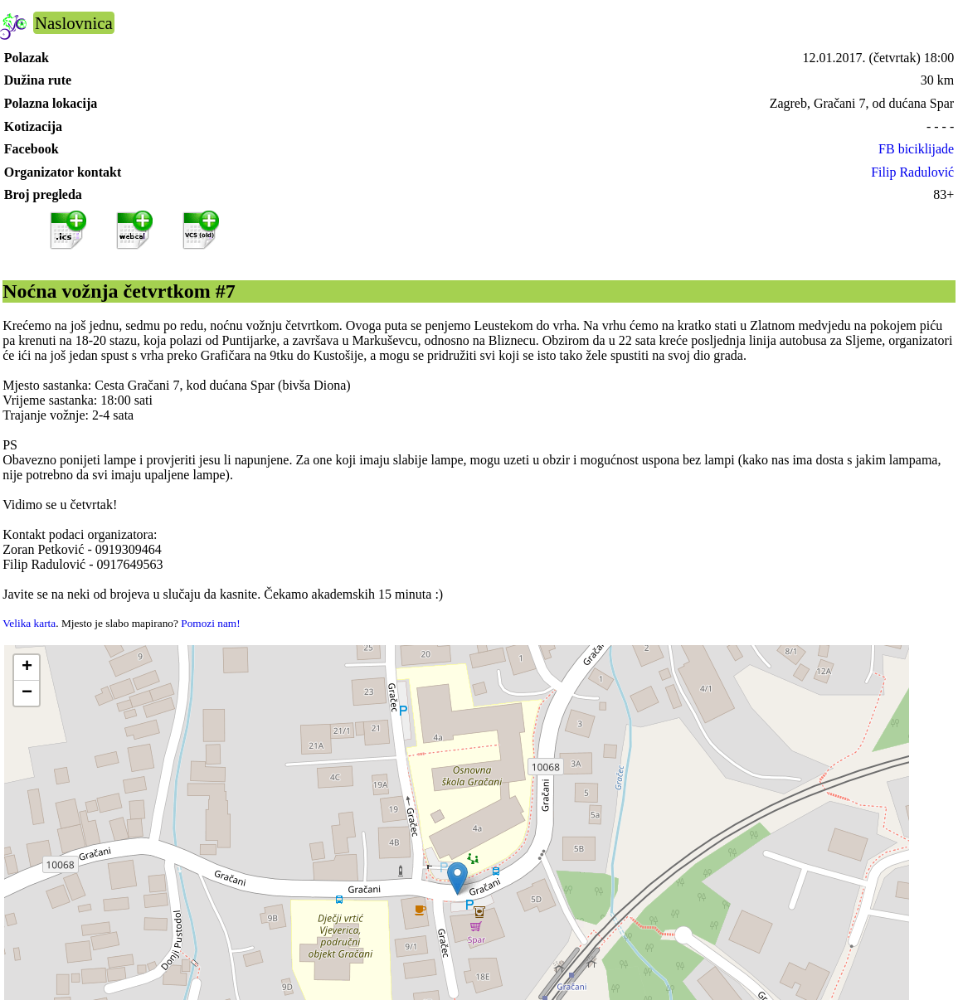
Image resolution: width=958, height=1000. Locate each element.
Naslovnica (74, 22)
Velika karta (29, 623)
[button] (457, 879)
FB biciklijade (916, 149)
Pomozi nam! (210, 623)
